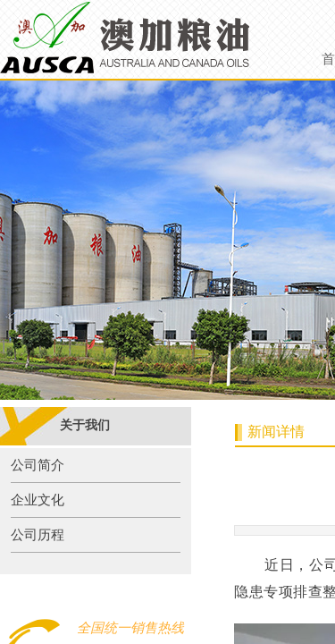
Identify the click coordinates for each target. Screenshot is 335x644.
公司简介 (37, 465)
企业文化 (37, 500)
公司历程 (37, 535)
